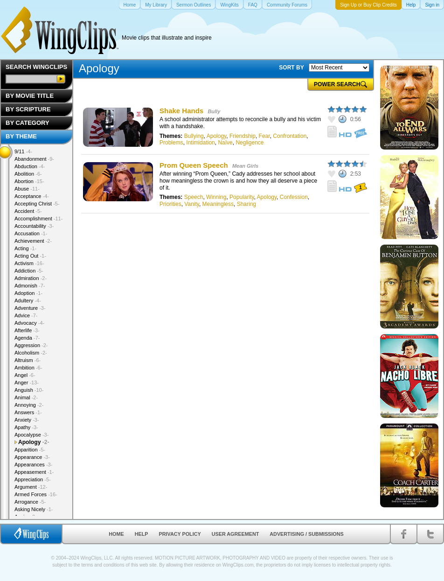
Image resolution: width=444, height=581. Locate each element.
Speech (193, 197)
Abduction (29, 166)
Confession (294, 197)
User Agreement (235, 534)
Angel (24, 375)
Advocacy (29, 323)
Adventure (30, 308)
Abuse (27, 188)
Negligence (250, 142)
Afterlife (27, 330)
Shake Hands (181, 111)
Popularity (241, 197)
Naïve (225, 142)
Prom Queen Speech (194, 165)
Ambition (28, 367)
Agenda (27, 338)
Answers (28, 412)
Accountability (34, 226)
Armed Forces (35, 494)
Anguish (28, 390)
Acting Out (30, 256)
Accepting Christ (37, 203)
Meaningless (218, 204)
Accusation (30, 233)
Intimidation (200, 142)
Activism (29, 263)
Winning (216, 197)
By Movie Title (30, 95)
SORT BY (291, 67)
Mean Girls (245, 166)
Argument (30, 487)
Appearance (32, 457)
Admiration (30, 278)
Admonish (29, 285)
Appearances (33, 464)
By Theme (21, 136)
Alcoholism (30, 352)
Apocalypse (31, 434)
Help (141, 534)
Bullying (194, 136)
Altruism (27, 360)
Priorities (170, 204)
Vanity (191, 204)
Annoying (28, 405)
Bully (214, 111)
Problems (171, 142)
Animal (26, 397)
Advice (26, 315)
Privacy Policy (180, 534)
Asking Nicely (33, 509)
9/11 (23, 151)
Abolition (28, 174)
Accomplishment (38, 218)
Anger (26, 382)
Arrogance (30, 502)
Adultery (27, 300)
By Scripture (28, 109)
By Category (27, 122)
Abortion (29, 181)
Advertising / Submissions (306, 534)
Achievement (33, 241)
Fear (264, 136)
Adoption (28, 293)
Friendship (242, 136)
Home (116, 534)
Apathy (26, 427)
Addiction (28, 270)
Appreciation (32, 479)
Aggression (31, 345)
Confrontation (289, 136)
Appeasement (34, 472)
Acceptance (31, 196)
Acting (25, 248)
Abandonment (34, 159)
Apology (216, 136)
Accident (28, 211)
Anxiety (26, 420)
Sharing (246, 204)
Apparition (29, 449)
